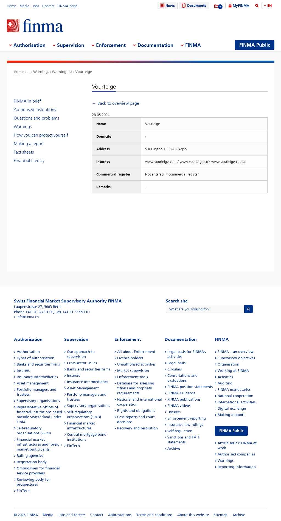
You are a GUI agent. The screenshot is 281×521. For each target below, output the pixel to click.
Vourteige (83, 72)
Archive (173, 448)
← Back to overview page (115, 103)
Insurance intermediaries (37, 377)
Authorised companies (236, 454)
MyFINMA (241, 6)
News (166, 6)
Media (24, 6)
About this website (193, 515)
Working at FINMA (233, 371)
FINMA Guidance (181, 393)
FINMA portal (68, 6)
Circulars (174, 369)
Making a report (29, 143)
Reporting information (237, 467)
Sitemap (220, 515)
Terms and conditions (154, 515)
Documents (193, 6)
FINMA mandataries (234, 389)
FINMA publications (183, 399)
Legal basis (176, 363)
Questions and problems (36, 118)
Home (11, 6)
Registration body (32, 462)
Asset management (33, 383)
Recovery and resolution (137, 428)
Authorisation (28, 352)
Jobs (36, 6)
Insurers (23, 371)
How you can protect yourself (41, 135)
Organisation (228, 364)
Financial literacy (29, 160)
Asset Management (83, 388)
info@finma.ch (28, 317)
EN (269, 6)
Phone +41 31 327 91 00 (33, 312)
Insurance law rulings (185, 425)
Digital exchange (232, 408)
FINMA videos (178, 406)
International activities (236, 402)
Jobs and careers (71, 515)
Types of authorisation (35, 358)
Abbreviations (119, 515)
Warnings (41, 72)
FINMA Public (231, 431)
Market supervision (133, 371)
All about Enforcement (136, 352)
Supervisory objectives (236, 358)
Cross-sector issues (82, 363)
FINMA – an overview (236, 352)
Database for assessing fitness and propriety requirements (135, 388)
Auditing (225, 383)
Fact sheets (24, 152)
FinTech (23, 491)
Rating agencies (30, 456)
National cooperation (235, 396)
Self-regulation (179, 431)
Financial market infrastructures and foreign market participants (39, 444)
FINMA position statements (190, 387)
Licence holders (130, 358)
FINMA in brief (27, 101)
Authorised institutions (35, 109)
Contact (48, 6)
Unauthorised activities (136, 364)
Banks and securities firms (38, 364)
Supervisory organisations (38, 401)
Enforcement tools (132, 377)
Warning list (62, 72)
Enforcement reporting (186, 418)
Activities (225, 377)
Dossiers (174, 412)
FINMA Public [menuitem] (254, 45)
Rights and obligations (136, 411)
